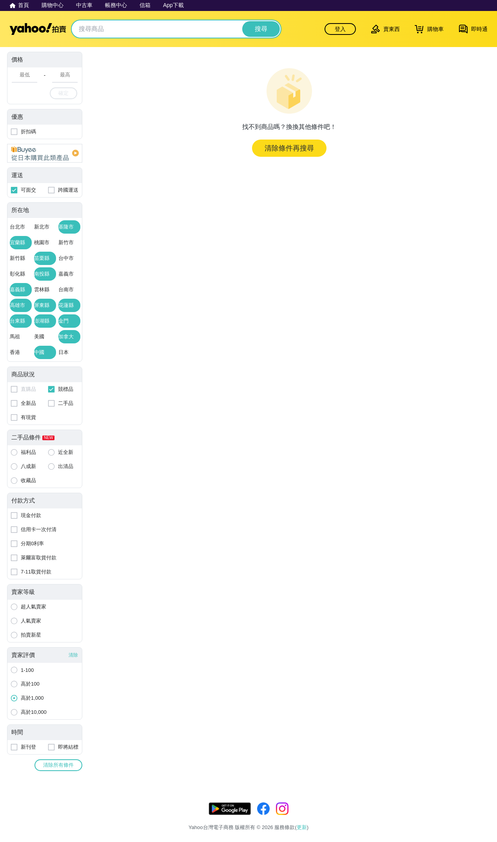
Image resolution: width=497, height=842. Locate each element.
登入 (340, 29)
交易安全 (480, 817)
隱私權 (413, 817)
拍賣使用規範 (445, 817)
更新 (483, 808)
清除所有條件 (58, 765)
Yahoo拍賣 (37, 29)
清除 (73, 655)
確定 (63, 93)
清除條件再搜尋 (289, 148)
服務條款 (386, 817)
